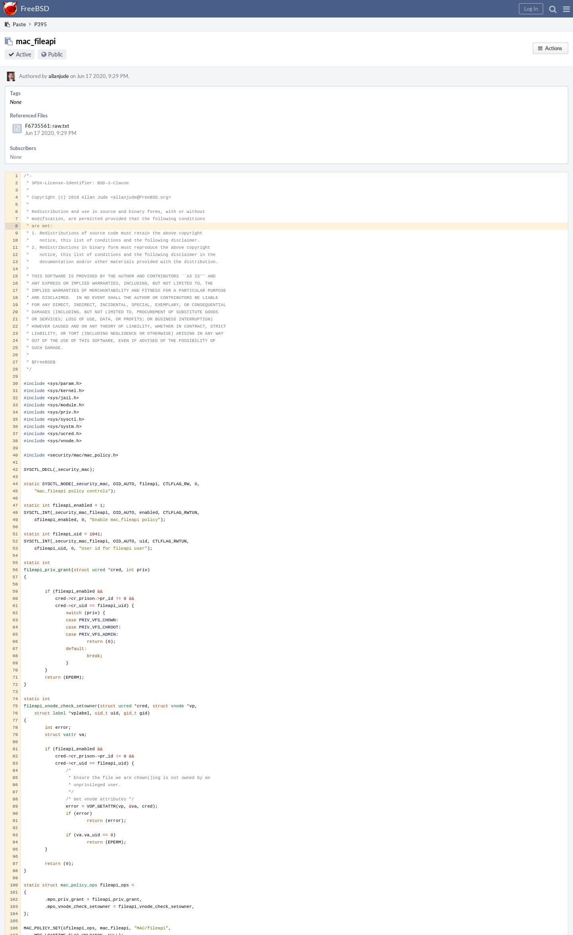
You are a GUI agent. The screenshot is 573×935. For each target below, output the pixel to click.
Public (55, 54)
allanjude (59, 76)
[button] (566, 9)
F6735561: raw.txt (47, 125)
